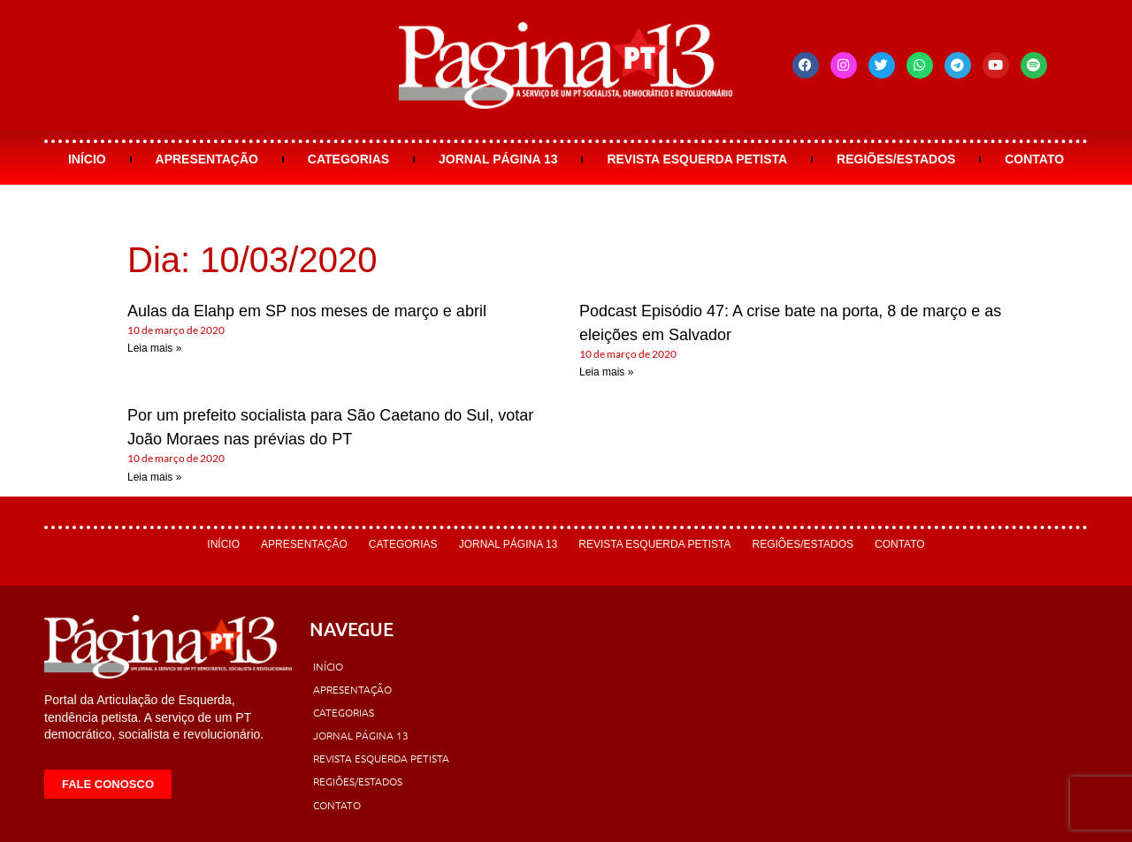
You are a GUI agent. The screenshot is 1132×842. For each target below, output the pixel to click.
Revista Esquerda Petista (697, 159)
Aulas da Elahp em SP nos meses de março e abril (306, 311)
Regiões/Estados (896, 159)
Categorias (348, 159)
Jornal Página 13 (498, 159)
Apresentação (207, 159)
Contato (1034, 159)
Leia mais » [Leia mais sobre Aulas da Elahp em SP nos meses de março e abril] (154, 348)
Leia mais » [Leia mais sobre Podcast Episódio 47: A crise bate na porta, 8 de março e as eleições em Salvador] (606, 372)
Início (87, 159)
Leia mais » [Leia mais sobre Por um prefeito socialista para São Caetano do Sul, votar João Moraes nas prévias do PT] (154, 477)
